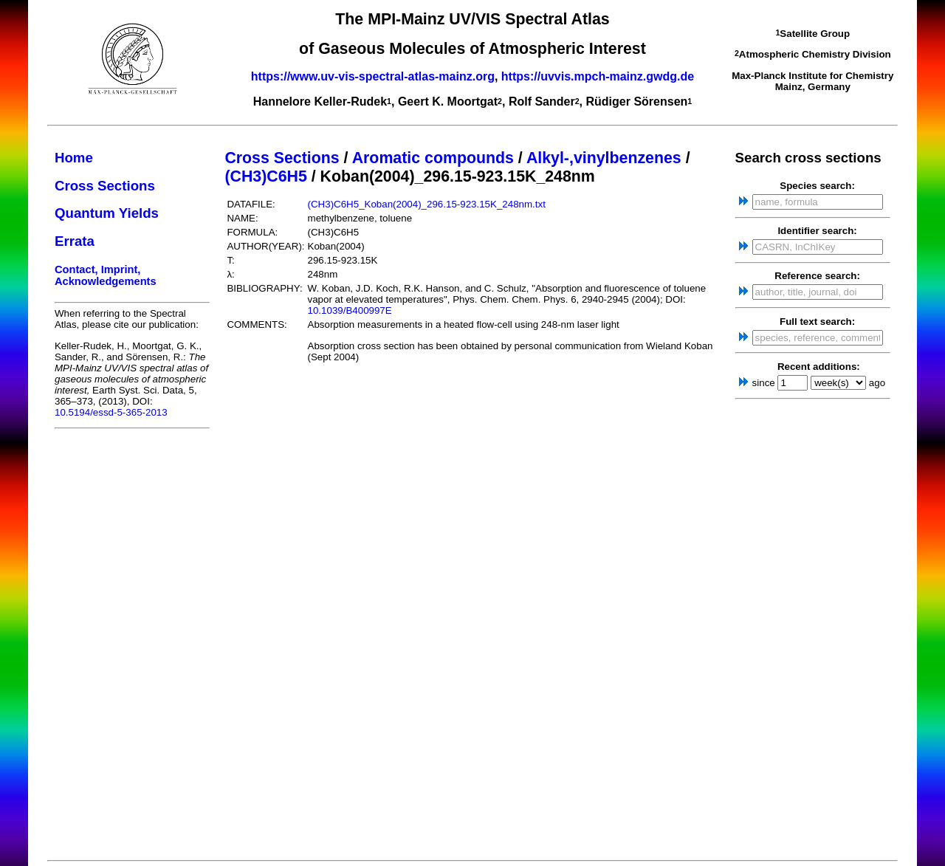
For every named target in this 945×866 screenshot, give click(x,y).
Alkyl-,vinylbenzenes (603, 158)
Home (74, 157)
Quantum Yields (107, 213)
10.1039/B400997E (350, 310)
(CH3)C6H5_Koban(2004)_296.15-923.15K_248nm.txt (427, 204)
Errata (74, 241)
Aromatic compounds (433, 158)
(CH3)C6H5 (265, 176)
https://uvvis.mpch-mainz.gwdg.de (597, 76)
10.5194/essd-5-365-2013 (111, 412)
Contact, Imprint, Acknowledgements (106, 275)
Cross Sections (105, 185)
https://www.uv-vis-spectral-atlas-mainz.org (373, 76)
